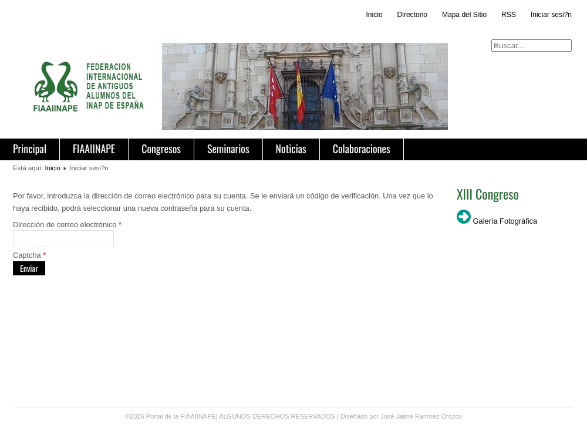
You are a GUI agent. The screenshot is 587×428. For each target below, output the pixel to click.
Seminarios (228, 148)
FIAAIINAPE (94, 148)
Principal (29, 148)
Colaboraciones (361, 148)
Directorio (412, 15)
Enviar (29, 268)
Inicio (374, 15)
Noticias (291, 148)
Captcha (29, 255)
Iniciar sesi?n (551, 15)
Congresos (161, 148)
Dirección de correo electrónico (67, 224)
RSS (508, 15)
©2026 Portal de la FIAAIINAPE (170, 416)
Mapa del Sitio (464, 15)
